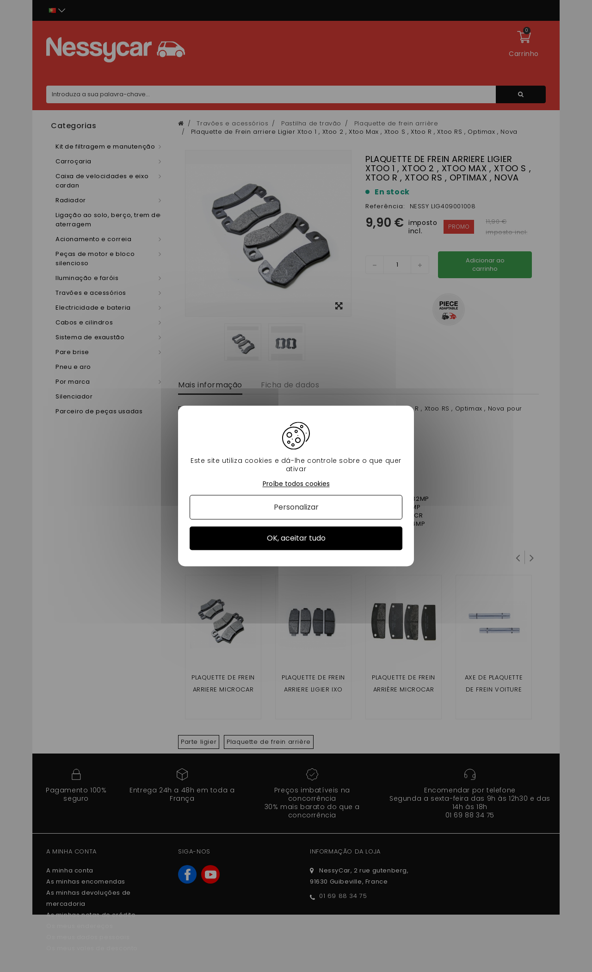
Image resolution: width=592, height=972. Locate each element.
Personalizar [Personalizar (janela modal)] (296, 507)
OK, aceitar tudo (296, 538)
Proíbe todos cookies (296, 484)
